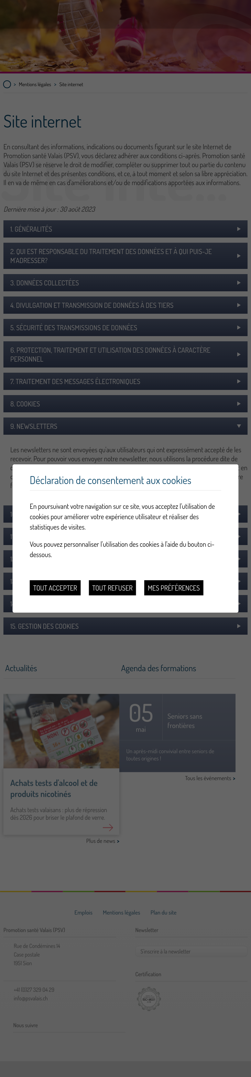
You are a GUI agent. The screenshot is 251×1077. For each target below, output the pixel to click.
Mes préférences (174, 587)
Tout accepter (55, 587)
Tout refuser (112, 587)
